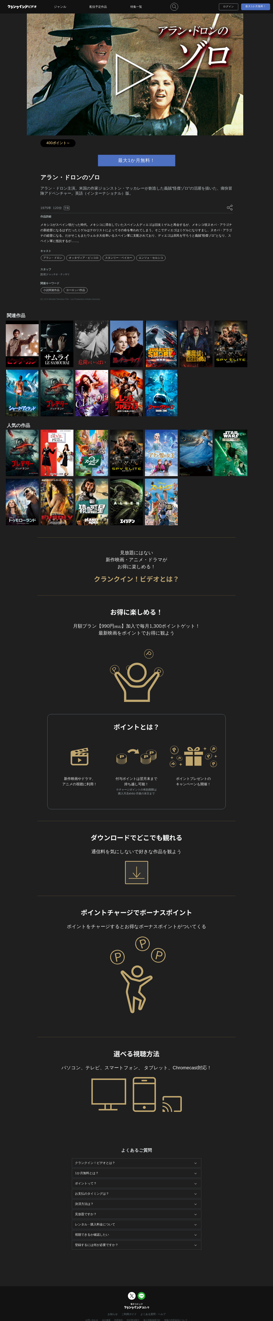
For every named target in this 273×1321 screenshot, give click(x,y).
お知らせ (113, 1314)
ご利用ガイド (129, 1314)
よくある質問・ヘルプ (153, 1314)
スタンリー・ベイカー (118, 258)
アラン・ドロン (52, 258)
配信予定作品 (98, 7)
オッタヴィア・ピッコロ (84, 258)
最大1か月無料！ (255, 6)
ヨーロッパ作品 (75, 290)
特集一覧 (136, 7)
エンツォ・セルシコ (151, 258)
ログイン (228, 6)
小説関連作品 (51, 290)
